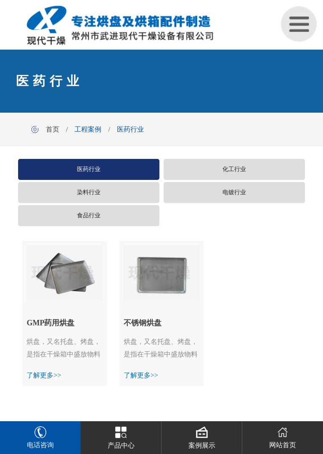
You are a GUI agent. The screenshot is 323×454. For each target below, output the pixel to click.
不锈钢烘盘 (143, 323)
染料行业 (89, 192)
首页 (52, 129)
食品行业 (89, 215)
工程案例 (87, 129)
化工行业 (234, 169)
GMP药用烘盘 (50, 323)
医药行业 (130, 129)
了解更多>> (43, 375)
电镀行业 (234, 192)
